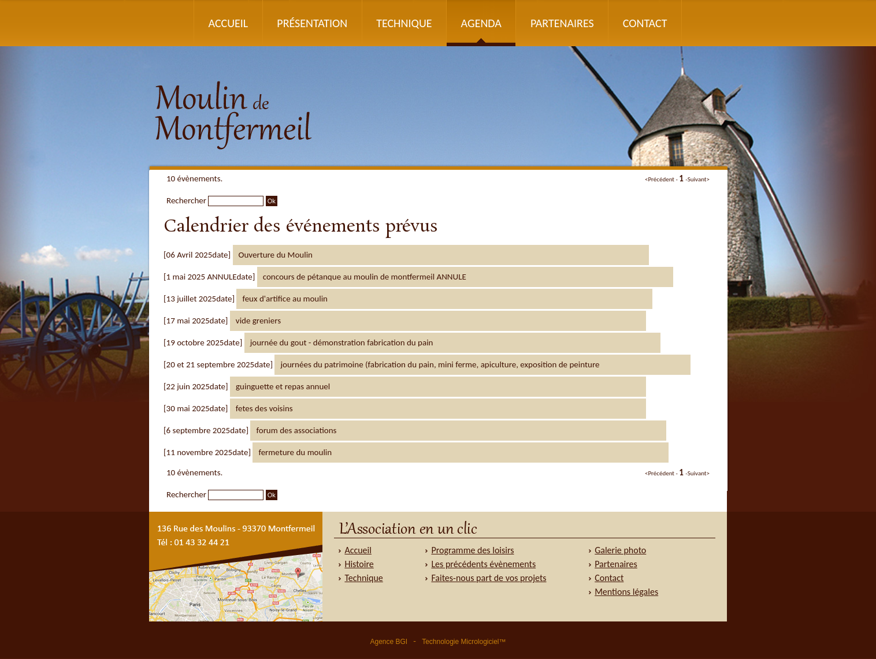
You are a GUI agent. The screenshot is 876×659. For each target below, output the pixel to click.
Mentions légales (626, 591)
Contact (645, 23)
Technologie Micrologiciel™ (464, 642)
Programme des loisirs (472, 550)
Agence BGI (388, 642)
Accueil (228, 23)
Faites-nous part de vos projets (488, 577)
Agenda (481, 23)
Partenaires (562, 23)
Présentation (312, 23)
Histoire (358, 564)
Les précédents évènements (483, 564)
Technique (404, 23)
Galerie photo (620, 550)
